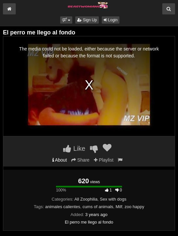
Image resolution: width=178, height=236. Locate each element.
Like (74, 148)
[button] (66, 20)
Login (111, 20)
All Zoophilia (86, 199)
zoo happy (134, 206)
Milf (119, 206)
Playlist (103, 160)
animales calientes (62, 206)
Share (80, 160)
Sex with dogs (113, 199)
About (59, 160)
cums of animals (97, 206)
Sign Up (87, 20)
